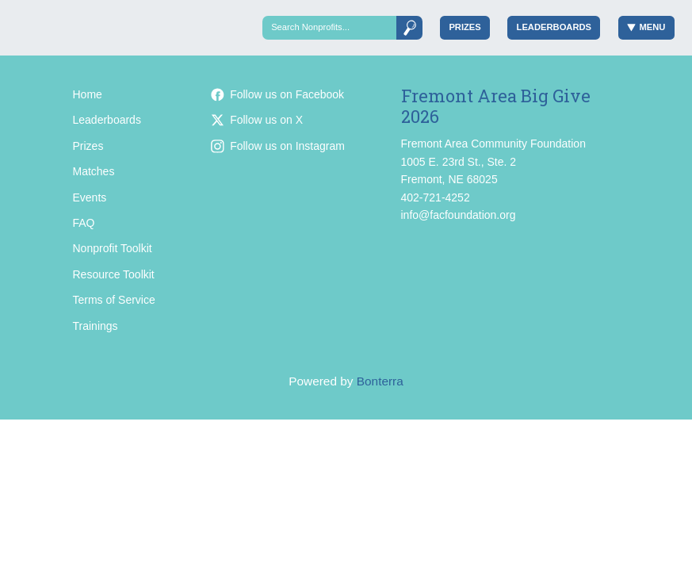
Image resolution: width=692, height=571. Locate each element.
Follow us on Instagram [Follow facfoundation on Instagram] (278, 146)
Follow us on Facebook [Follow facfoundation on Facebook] (277, 94)
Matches (94, 171)
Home (87, 94)
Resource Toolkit (114, 274)
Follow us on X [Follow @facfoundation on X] (257, 119)
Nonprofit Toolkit (112, 248)
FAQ (84, 223)
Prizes (464, 27)
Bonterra (380, 381)
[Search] (329, 27)
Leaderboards (554, 27)
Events (90, 197)
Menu (646, 27)
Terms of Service (114, 299)
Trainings (95, 326)
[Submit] (409, 27)
